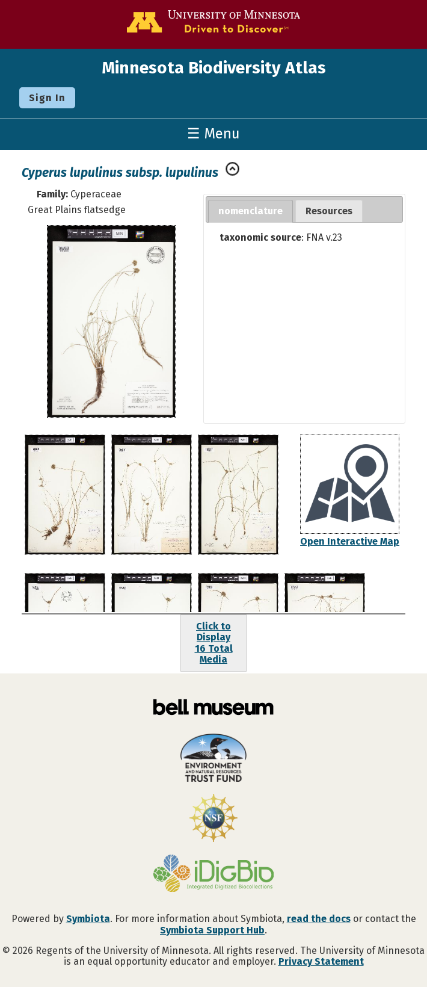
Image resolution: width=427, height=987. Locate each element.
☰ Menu (213, 133)
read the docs (319, 918)
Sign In (47, 98)
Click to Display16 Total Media (214, 642)
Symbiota (88, 918)
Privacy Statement (321, 961)
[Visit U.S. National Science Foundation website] (213, 819)
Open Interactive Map (349, 541)
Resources (329, 211)
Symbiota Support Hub (212, 930)
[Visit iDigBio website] (213, 874)
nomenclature (250, 211)
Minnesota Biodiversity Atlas (214, 68)
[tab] (250, 211)
